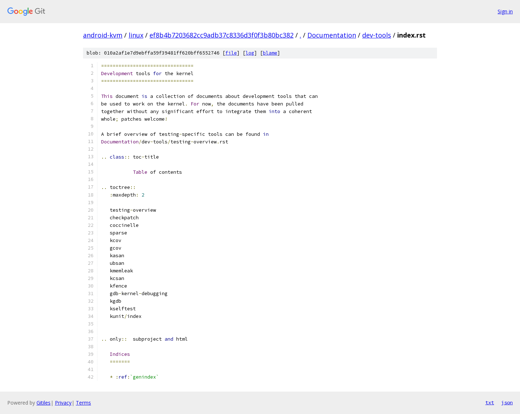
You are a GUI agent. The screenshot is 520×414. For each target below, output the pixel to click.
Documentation (331, 35)
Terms (83, 402)
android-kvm (102, 35)
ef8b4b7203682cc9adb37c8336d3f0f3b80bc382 (222, 35)
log (250, 53)
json (507, 402)
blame (270, 53)
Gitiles (43, 402)
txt (489, 402)
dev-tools (376, 35)
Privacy (63, 402)
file (231, 53)
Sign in (505, 11)
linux (136, 35)
